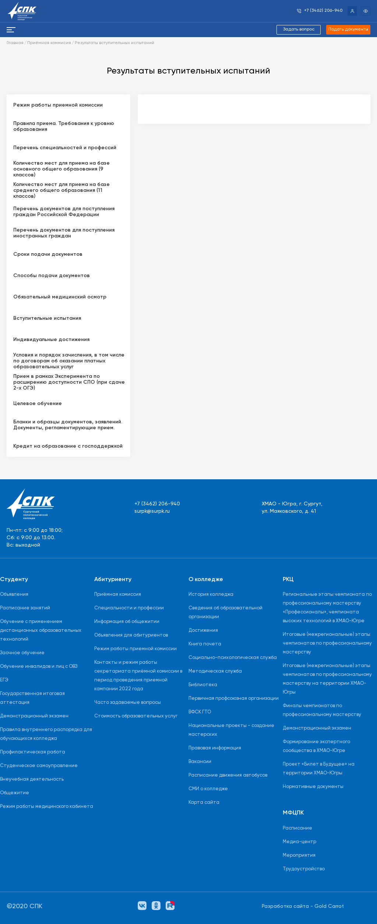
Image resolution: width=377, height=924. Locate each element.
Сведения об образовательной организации (225, 612)
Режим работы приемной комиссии (58, 105)
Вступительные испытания (47, 318)
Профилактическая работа (32, 752)
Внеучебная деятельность (32, 779)
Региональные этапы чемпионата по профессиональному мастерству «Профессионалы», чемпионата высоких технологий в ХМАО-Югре (327, 607)
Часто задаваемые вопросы (127, 702)
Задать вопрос (298, 29)
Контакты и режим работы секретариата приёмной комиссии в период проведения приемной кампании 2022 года (138, 675)
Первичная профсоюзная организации (233, 698)
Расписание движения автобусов (227, 775)
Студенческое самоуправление (39, 765)
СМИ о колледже (208, 789)
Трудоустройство (304, 869)
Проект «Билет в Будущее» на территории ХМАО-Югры (319, 769)
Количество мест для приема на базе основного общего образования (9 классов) (61, 169)
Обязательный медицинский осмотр (59, 297)
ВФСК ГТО (199, 712)
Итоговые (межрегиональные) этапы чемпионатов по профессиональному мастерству (327, 643)
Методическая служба (215, 671)
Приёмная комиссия (117, 594)
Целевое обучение (37, 403)
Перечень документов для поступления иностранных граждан (63, 233)
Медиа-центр (299, 841)
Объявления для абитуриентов (131, 635)
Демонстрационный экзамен (34, 716)
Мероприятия (299, 855)
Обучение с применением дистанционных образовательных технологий (40, 630)
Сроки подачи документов (47, 254)
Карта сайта (203, 802)
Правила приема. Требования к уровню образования (63, 126)
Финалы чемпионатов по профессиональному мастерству (322, 710)
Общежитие (14, 793)
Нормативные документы (313, 786)
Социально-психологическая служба (232, 657)
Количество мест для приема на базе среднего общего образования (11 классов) (61, 190)
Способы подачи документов (51, 275)
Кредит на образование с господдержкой (68, 446)
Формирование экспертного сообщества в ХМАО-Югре (316, 746)
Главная (15, 43)
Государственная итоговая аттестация (32, 698)
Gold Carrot (329, 906)
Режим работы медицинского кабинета (46, 806)
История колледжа (210, 594)
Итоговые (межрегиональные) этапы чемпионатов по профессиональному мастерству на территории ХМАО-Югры (327, 679)
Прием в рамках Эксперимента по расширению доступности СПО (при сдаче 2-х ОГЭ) (69, 382)
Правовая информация (214, 748)
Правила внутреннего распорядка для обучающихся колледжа (46, 734)
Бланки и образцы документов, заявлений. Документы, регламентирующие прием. (67, 424)
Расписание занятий (25, 608)
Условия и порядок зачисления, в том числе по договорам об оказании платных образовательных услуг (68, 360)
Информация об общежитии (126, 621)
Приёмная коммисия (49, 43)
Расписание (297, 828)
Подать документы (348, 29)
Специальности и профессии (129, 608)
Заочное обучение (22, 653)
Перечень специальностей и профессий (64, 147)
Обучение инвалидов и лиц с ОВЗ (38, 666)
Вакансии (199, 761)
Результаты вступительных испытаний (114, 43)
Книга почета (204, 644)
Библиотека (202, 685)
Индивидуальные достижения (51, 339)
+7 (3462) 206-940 (157, 503)
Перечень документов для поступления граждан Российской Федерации (63, 211)
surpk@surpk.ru (152, 511)
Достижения (203, 630)
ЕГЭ (4, 680)
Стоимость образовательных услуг (135, 716)
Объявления (14, 594)
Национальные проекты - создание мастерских (231, 730)
